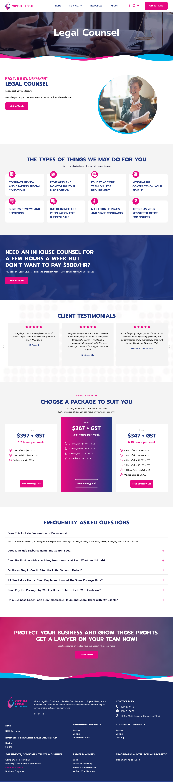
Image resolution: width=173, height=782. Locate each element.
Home (58, 5)
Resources (96, 5)
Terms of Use (124, 778)
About (114, 5)
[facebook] (130, 6)
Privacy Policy (113, 778)
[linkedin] (138, 6)
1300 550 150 (127, 699)
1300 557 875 (127, 703)
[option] (33, 344)
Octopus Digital (144, 778)
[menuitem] (30, 724)
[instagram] (134, 6)
